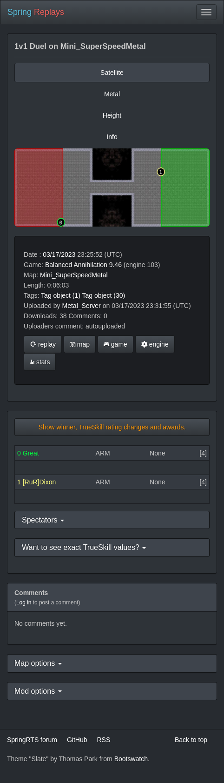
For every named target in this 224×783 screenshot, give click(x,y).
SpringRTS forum (32, 739)
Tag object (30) (103, 295)
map (80, 344)
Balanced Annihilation (76, 264)
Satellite (112, 72)
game (115, 344)
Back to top (191, 739)
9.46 (115, 264)
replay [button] (43, 344)
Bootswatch (131, 759)
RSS (103, 739)
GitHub (77, 739)
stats (40, 362)
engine (155, 344)
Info (111, 137)
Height (112, 115)
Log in (23, 602)
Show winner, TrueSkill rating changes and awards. (112, 427)
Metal (112, 94)
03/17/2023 (59, 254)
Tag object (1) (60, 295)
